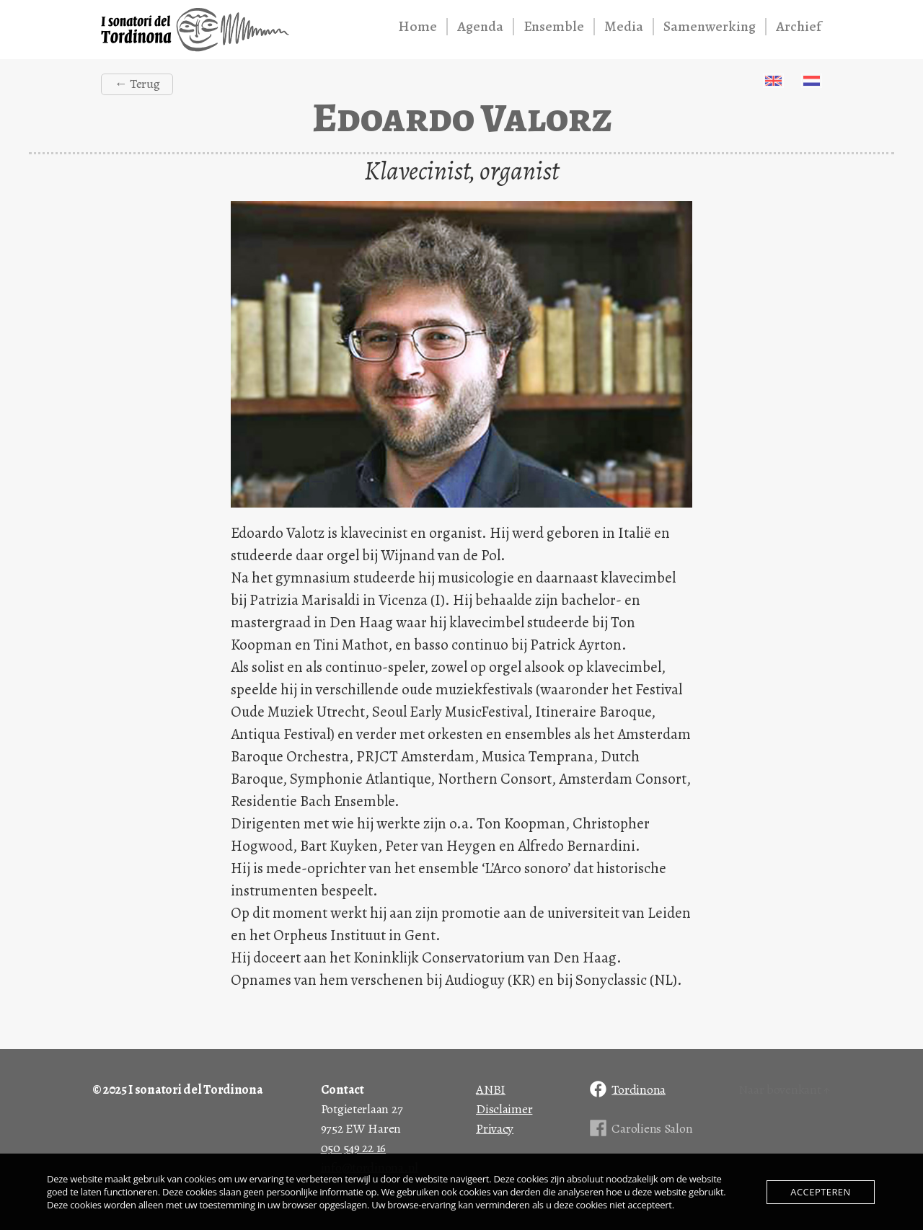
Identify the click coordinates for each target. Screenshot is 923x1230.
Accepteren (820, 1191)
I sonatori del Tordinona (195, 29)
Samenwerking (709, 26)
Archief (798, 26)
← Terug (136, 83)
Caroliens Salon (651, 1128)
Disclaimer (504, 1109)
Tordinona (638, 1089)
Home (417, 26)
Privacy (494, 1128)
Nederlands (811, 81)
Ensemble (554, 26)
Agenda (480, 26)
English (773, 81)
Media (623, 26)
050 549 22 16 (354, 1147)
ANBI (490, 1089)
